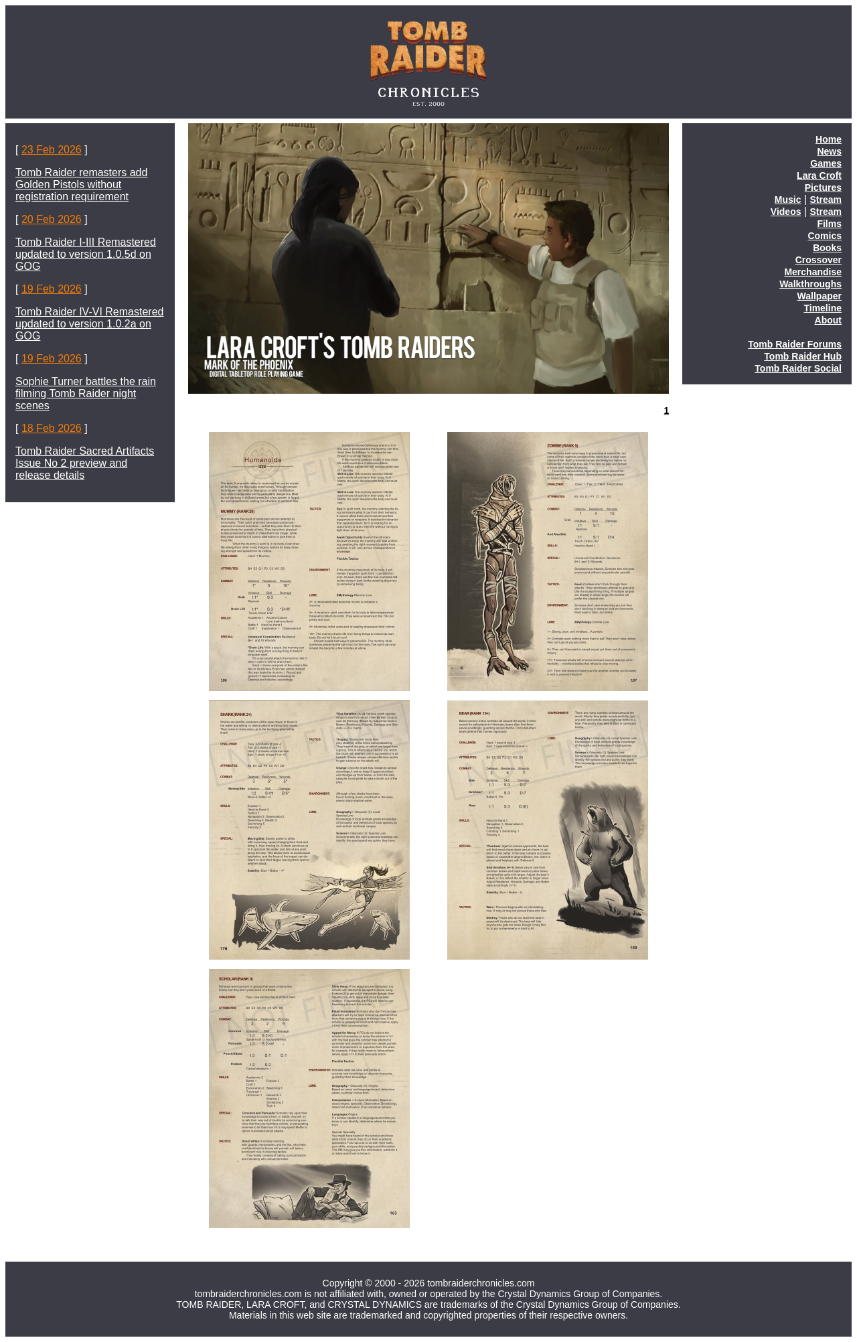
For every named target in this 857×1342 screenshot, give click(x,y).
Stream (826, 199)
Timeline (822, 308)
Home (828, 139)
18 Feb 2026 (51, 428)
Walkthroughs (810, 284)
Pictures (823, 187)
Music (788, 199)
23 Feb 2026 (51, 149)
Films (829, 223)
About (828, 320)
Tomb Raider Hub (803, 356)
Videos (786, 211)
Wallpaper (819, 296)
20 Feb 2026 (51, 219)
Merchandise (813, 272)
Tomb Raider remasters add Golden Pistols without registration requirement (81, 184)
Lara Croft (819, 175)
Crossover (818, 259)
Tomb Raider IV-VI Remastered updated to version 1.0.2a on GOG (89, 324)
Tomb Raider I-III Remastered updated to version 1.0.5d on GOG (85, 254)
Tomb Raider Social (798, 368)
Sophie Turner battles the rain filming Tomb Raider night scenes (85, 393)
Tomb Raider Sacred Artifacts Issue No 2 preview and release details (84, 463)
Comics (824, 235)
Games (826, 163)
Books (827, 247)
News (829, 151)
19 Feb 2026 (51, 289)
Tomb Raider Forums (795, 344)
